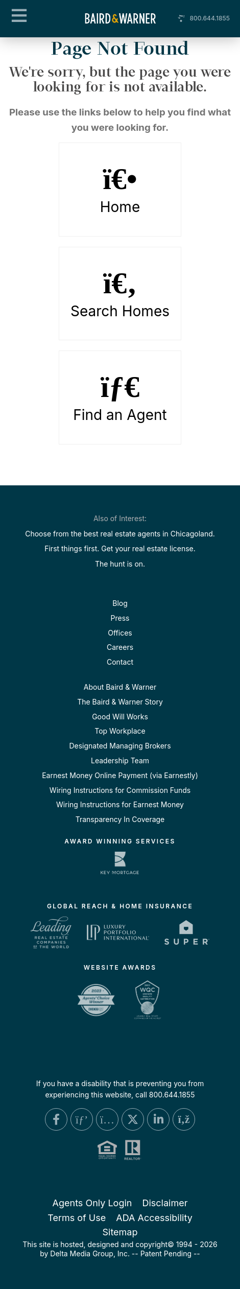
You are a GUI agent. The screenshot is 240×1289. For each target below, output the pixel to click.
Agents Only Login (92, 1203)
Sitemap (119, 1232)
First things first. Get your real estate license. (120, 548)
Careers (120, 647)
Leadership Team (120, 760)
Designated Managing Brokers (120, 745)
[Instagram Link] (107, 1119)
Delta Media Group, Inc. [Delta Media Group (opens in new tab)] (90, 1253)
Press (120, 618)
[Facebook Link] (56, 1119)
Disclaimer (164, 1203)
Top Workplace (119, 730)
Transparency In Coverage (120, 819)
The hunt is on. (120, 563)
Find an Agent (120, 397)
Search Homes (120, 294)
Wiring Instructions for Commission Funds (120, 790)
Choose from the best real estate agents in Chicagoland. (120, 533)
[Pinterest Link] (81, 1119)
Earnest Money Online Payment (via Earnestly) (120, 775)
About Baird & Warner (120, 687)
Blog (120, 603)
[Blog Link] (184, 1119)
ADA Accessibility (154, 1217)
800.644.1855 (209, 18)
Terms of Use (76, 1217)
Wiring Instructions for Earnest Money (120, 804)
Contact (120, 662)
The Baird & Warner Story (120, 701)
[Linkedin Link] (158, 1119)
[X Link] (133, 1119)
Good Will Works (120, 716)
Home (120, 189)
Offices (120, 632)
